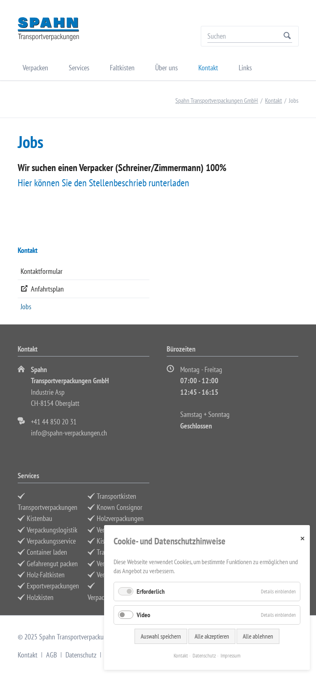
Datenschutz (80, 655)
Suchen (287, 36)
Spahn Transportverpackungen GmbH (216, 100)
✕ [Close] (302, 538)
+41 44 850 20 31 (54, 421)
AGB (51, 655)
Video (143, 615)
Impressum (230, 655)
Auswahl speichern (161, 636)
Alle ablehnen (258, 636)
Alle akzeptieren (212, 636)
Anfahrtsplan (47, 289)
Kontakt (273, 100)
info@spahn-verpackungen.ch (69, 433)
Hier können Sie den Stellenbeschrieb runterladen (103, 182)
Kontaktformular (42, 271)
